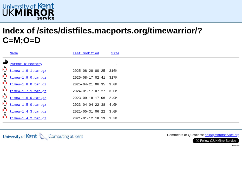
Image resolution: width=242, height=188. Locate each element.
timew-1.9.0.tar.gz (28, 77)
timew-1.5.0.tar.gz (28, 104)
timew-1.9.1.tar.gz (28, 70)
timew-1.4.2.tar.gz (28, 118)
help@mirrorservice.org (222, 135)
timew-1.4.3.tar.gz (28, 111)
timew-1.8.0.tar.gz (28, 84)
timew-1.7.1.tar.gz (28, 91)
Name (14, 53)
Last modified (86, 53)
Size (115, 53)
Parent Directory (26, 63)
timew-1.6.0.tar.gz (28, 97)
